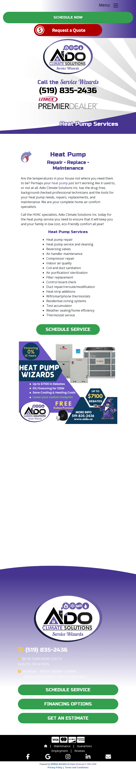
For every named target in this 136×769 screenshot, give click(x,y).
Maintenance (62, 746)
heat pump (60, 183)
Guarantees (84, 746)
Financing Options (68, 704)
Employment (59, 751)
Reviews (79, 751)
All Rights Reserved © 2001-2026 (81, 764)
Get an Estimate (68, 718)
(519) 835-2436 (68, 90)
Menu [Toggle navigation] (109, 5)
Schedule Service (68, 329)
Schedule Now (68, 17)
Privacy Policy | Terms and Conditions (68, 767)
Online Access (59, 764)
